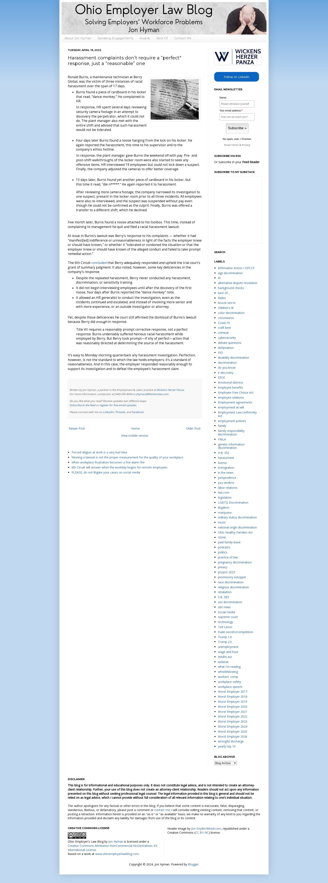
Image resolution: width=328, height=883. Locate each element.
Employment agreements (235, 402)
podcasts (224, 547)
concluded (99, 263)
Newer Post (77, 428)
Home (135, 428)
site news (224, 607)
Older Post (193, 428)
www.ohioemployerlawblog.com (117, 854)
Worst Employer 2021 (232, 712)
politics (222, 552)
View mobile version (134, 436)
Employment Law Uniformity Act (237, 414)
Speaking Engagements (115, 38)
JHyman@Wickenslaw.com (152, 394)
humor (222, 463)
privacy (222, 567)
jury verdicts (226, 483)
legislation (225, 497)
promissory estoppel (232, 577)
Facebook (138, 412)
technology (225, 622)
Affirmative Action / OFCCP (236, 268)
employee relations (231, 397)
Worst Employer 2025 (232, 731)
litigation (223, 507)
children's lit (226, 308)
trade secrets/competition (235, 632)
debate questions (229, 343)
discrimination (227, 363)
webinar (223, 662)
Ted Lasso (225, 627)
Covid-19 (224, 323)
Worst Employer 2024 (232, 726)
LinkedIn (108, 412)
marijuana (225, 512)
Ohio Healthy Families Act (235, 532)
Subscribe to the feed (82, 405)
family (222, 426)
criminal (223, 333)
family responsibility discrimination (231, 432)
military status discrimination (237, 517)
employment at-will (231, 407)
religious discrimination (233, 587)
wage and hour (228, 652)
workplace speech (230, 687)
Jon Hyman (115, 841)
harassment (226, 458)
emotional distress (230, 382)
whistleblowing (228, 672)
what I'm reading (229, 667)
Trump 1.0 (225, 637)
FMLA (222, 439)
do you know (227, 368)
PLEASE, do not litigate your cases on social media (106, 472)
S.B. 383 (223, 597)
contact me (162, 810)
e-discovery (225, 373)
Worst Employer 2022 (232, 716)
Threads (120, 412)
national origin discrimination (237, 527)
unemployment (228, 647)
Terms (235, 144)
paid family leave (229, 542)
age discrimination (230, 273)
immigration (226, 468)
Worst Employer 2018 (232, 697)
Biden (222, 298)
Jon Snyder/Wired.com (206, 829)
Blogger (193, 864)
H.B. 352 (223, 453)
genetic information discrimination (231, 446)
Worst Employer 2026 (232, 736)
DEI (220, 352)
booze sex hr (227, 303)
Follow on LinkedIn (236, 77)
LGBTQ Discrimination (233, 502)
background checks (231, 288)
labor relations (227, 488)
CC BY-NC (202, 832)
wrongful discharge (231, 741)
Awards (145, 38)
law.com (223, 492)
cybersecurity (227, 338)
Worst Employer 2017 (232, 692)
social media (226, 612)
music (222, 522)
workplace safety (229, 682)
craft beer (224, 328)
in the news (225, 473)
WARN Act (225, 657)
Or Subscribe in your (236, 162)
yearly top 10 (227, 746)
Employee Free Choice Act (236, 392)
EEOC (222, 377)
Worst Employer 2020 (232, 707)
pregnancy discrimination (235, 562)
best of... (223, 293)
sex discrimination (230, 602)
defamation (226, 348)
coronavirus (226, 318)
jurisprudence (227, 478)
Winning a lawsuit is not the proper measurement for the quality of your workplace (127, 457)
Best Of (162, 38)
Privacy (246, 144)
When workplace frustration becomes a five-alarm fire (108, 462)
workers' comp (228, 677)
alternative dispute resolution (237, 283)
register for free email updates (117, 405)
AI (219, 278)
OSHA (222, 537)
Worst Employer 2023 (232, 721)
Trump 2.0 (225, 642)
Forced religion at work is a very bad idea (99, 452)
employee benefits (230, 387)
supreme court (228, 617)
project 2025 (226, 572)
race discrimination (230, 582)
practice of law (228, 557)
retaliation (225, 592)
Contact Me (182, 38)
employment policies (232, 421)
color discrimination (231, 313)
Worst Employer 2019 (232, 702)
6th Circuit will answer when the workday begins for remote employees (120, 467)
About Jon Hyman (77, 38)
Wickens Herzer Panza (170, 390)
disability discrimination (233, 358)
